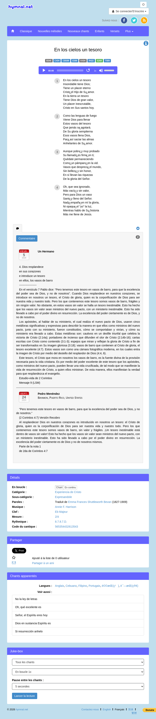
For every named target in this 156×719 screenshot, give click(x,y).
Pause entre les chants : (28, 680)
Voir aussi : (44, 591)
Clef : (15, 511)
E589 (74, 60)
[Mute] (101, 70)
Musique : (18, 506)
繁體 (134, 713)
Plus (129, 31)
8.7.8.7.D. (61, 521)
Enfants (99, 31)
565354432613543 (66, 526)
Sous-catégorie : (23, 497)
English (107, 709)
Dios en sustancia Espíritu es (33, 623)
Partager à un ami (43, 563)
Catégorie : (19, 492)
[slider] (70, 70)
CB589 (66, 60)
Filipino (82, 585)
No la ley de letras (26, 599)
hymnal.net (22, 709)
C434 (57, 60)
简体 (130, 709)
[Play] (44, 70)
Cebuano (71, 585)
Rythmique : (20, 521)
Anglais (59, 585)
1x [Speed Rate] (95, 70)
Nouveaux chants (78, 31)
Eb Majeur (61, 511)
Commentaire (27, 238)
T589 (107, 60)
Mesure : (17, 516)
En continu (70, 487)
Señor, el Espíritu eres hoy (31, 615)
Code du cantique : (24, 526)
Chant (59, 487)
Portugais (94, 585)
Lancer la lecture (24, 695)
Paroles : (18, 501)
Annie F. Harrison (65, 506)
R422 (91, 60)
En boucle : (19, 487)
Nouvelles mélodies (50, 31)
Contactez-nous (90, 709)
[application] (78, 70)
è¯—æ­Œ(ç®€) (129, 585)
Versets (115, 31)
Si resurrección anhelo (29, 631)
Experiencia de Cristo (68, 492)
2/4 (57, 516)
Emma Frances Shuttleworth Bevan (89, 501)
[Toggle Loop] (88, 70)
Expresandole (63, 497)
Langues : (45, 585)
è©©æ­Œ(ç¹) (110, 585)
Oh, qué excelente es (28, 607)
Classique (26, 31)
